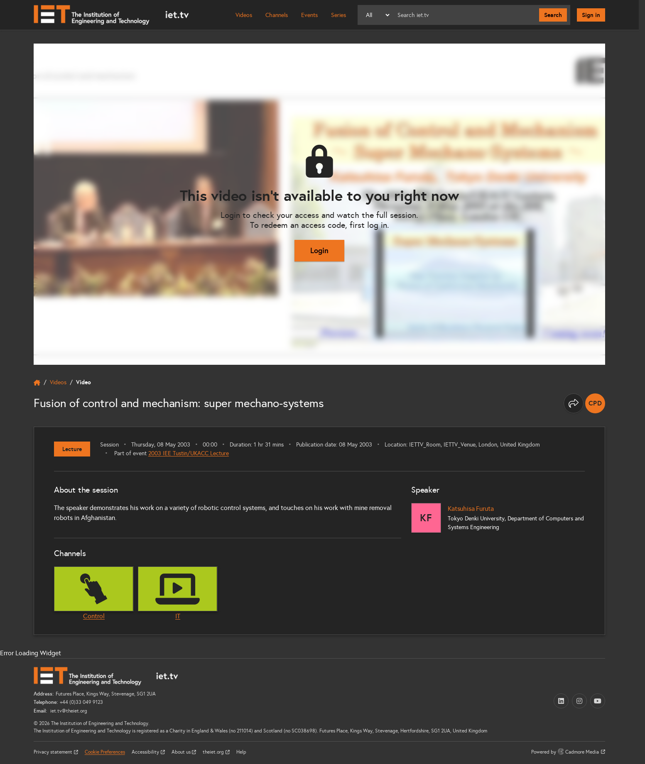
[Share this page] (574, 403)
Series (338, 15)
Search (553, 15)
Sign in (591, 15)
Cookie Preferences (105, 752)
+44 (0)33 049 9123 (81, 702)
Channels (276, 15)
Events (309, 15)
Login (319, 250)
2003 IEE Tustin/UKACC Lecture (188, 453)
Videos (243, 15)
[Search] (465, 15)
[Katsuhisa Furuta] (426, 518)
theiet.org (214, 752)
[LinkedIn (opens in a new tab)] (561, 700)
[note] (595, 403)
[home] (37, 383)
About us (182, 752)
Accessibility (146, 752)
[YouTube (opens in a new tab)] (597, 700)
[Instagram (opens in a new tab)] (579, 700)
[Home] (111, 15)
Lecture (72, 449)
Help (241, 752)
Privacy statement (54, 752)
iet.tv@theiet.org (68, 711)
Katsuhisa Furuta (470, 509)
